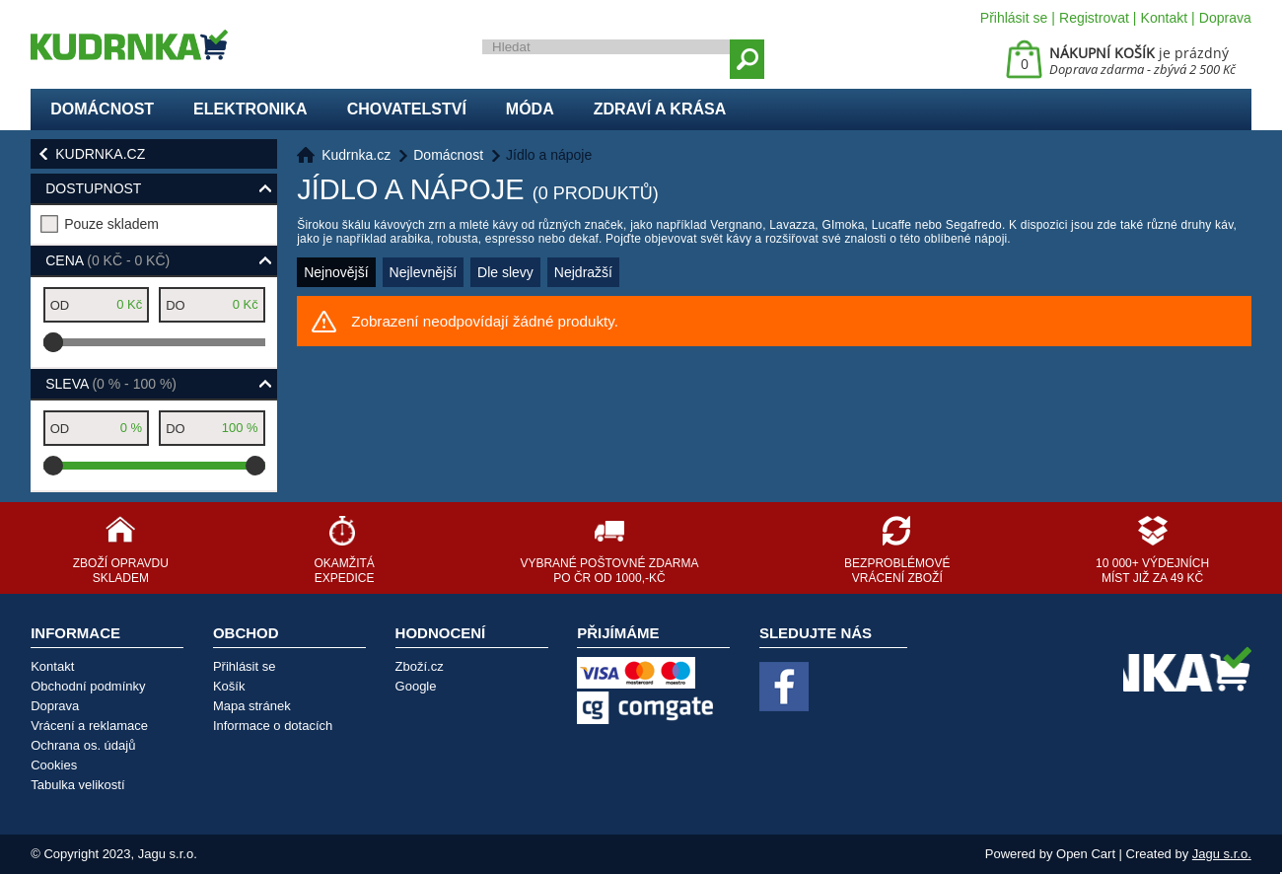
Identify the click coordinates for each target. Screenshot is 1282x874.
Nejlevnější (423, 272)
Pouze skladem (111, 224)
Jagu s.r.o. (1221, 853)
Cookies (54, 765)
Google (416, 686)
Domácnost (102, 109)
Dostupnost (93, 188)
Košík (229, 686)
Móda (530, 109)
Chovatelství (406, 109)
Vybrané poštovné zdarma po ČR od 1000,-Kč (609, 570)
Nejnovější (336, 272)
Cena (107, 260)
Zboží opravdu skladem (121, 570)
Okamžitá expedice (344, 570)
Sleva (111, 384)
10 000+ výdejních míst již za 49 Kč (1152, 570)
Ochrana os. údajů (83, 745)
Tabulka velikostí (77, 784)
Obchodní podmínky (88, 686)
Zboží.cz (419, 666)
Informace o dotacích (272, 725)
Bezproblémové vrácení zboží (897, 570)
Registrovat (1094, 18)
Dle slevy (505, 272)
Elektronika (250, 109)
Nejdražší (583, 272)
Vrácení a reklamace (89, 725)
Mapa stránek (252, 705)
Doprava (1225, 18)
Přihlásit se (1013, 18)
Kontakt (1164, 18)
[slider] (53, 342)
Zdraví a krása (660, 109)
